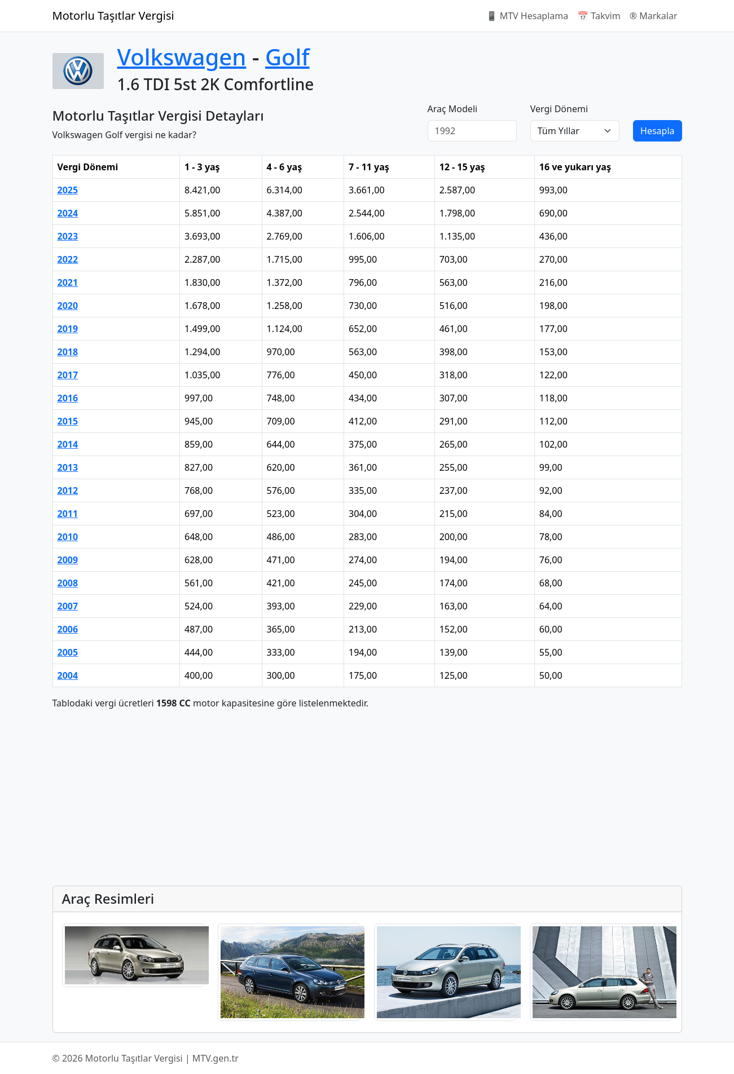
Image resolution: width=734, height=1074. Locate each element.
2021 (68, 282)
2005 (68, 652)
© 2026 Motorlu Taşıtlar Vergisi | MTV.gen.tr (145, 1058)
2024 (68, 213)
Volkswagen (182, 56)
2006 (68, 629)
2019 (68, 328)
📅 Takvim (598, 16)
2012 (68, 490)
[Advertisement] (367, 798)
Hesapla (657, 131)
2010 (68, 537)
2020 (68, 305)
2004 (68, 675)
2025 (68, 190)
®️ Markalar (654, 16)
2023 (68, 236)
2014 (68, 444)
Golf (287, 56)
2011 (68, 513)
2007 (68, 606)
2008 (68, 583)
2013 (68, 467)
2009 (68, 560)
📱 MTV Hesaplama (527, 16)
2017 (68, 375)
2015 (68, 421)
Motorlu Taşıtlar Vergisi (113, 15)
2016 (68, 398)
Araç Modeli (453, 109)
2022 (68, 259)
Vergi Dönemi (559, 109)
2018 (68, 352)
